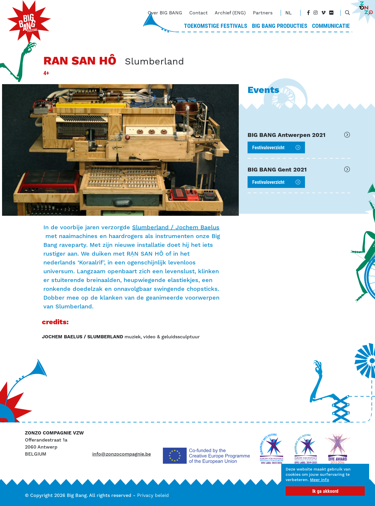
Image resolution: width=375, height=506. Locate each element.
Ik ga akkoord (325, 491)
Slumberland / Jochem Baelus (175, 227)
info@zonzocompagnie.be (121, 454)
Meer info (297, 479)
